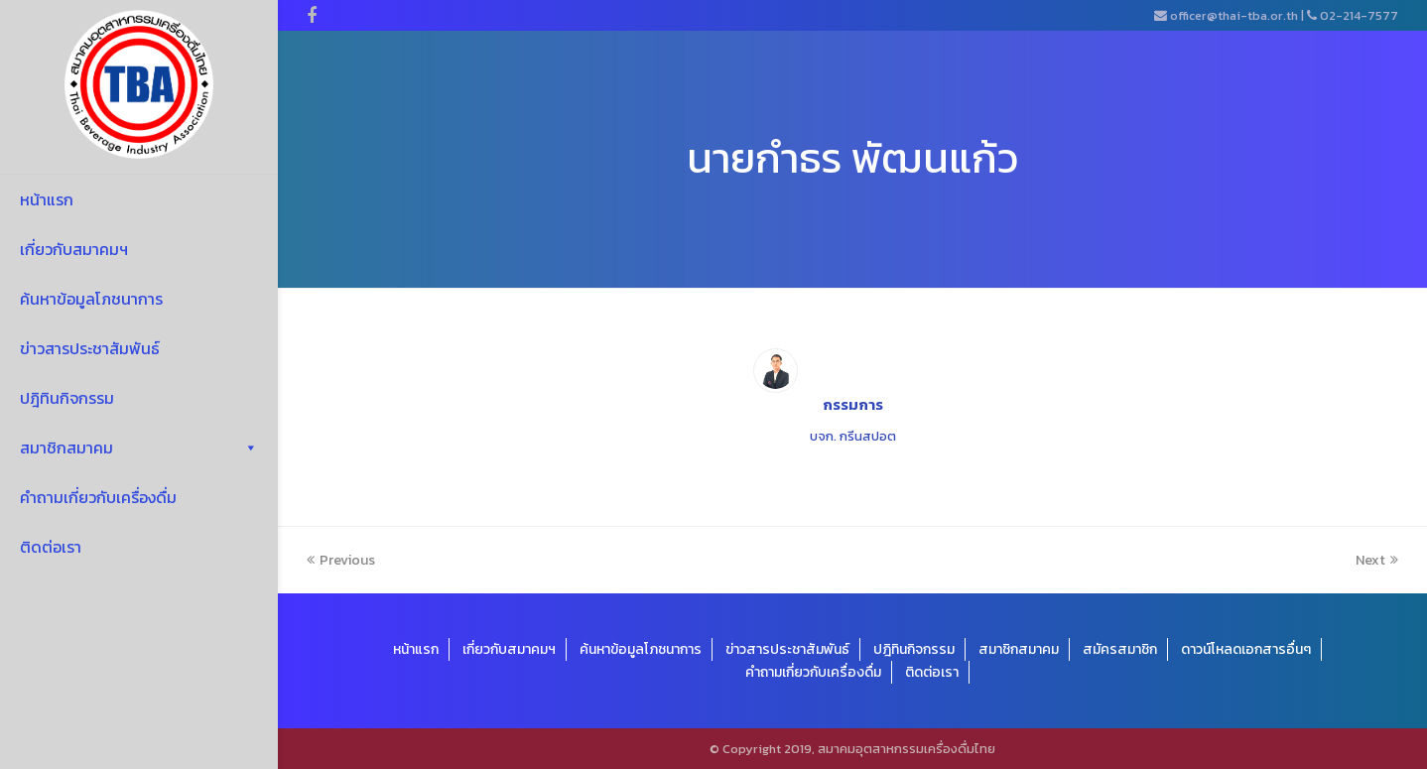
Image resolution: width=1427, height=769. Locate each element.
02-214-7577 (1359, 15)
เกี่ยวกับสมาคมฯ (74, 249)
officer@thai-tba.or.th (1234, 15)
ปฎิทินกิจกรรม (67, 398)
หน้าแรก (46, 199)
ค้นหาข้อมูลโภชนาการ (91, 299)
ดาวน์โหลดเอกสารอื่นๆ (1246, 649)
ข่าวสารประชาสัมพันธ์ (90, 348)
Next (1377, 560)
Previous (341, 560)
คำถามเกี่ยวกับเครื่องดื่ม (98, 497)
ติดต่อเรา (50, 547)
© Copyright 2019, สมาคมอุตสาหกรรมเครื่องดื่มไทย (852, 748)
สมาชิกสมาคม (139, 447)
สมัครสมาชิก (1120, 649)
